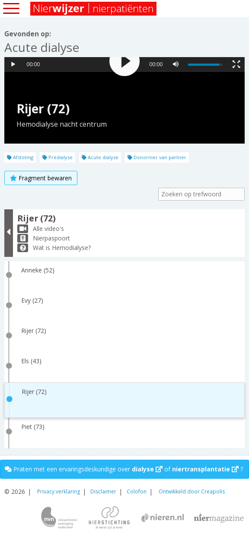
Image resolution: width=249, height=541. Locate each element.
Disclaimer (103, 491)
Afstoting (20, 157)
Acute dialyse (100, 157)
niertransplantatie (205, 469)
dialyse (147, 469)
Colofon (137, 491)
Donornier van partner (157, 157)
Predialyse (57, 157)
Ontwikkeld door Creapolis (192, 491)
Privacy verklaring (58, 491)
